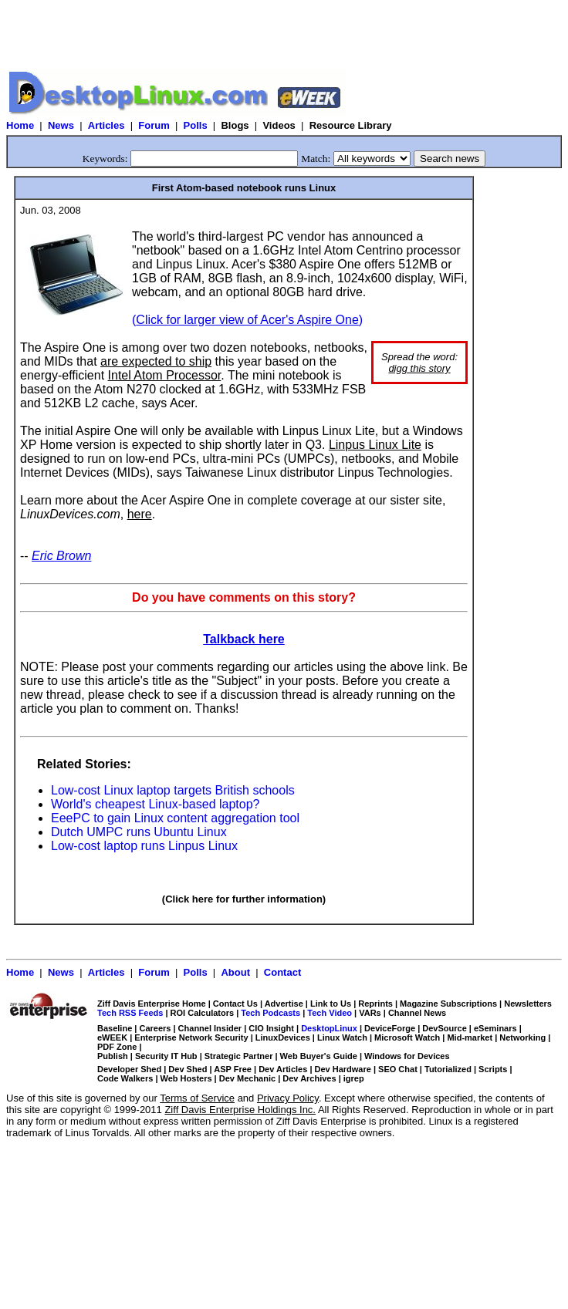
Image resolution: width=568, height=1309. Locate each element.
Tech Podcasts (270, 1012)
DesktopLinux (329, 1028)
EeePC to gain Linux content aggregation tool (175, 818)
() (247, 319)
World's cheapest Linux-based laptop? (155, 804)
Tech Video (329, 1012)
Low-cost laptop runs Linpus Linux (144, 845)
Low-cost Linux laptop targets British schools (173, 790)
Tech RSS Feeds (130, 1012)
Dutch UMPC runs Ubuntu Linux (139, 831)
